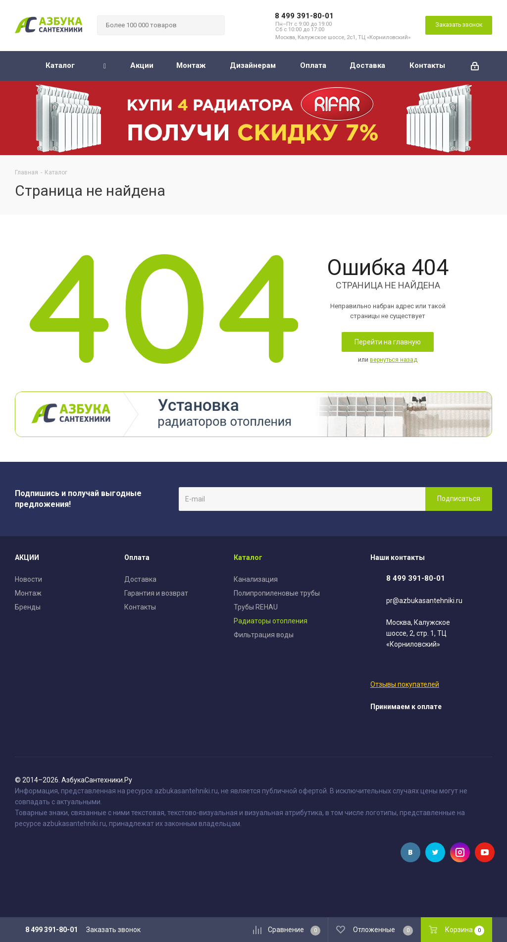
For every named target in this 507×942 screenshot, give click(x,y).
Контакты (140, 607)
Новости (28, 579)
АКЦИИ (27, 557)
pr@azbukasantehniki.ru (424, 601)
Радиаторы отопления (270, 621)
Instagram (460, 852)
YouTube (485, 852)
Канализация (256, 579)
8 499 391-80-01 (304, 15)
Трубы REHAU (256, 607)
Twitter (435, 852)
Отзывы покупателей (404, 684)
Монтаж (28, 593)
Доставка (140, 579)
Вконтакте (410, 852)
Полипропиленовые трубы (277, 593)
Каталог (248, 557)
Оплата (137, 557)
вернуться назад (393, 359)
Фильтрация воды (264, 635)
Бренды (28, 607)
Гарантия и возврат (156, 593)
